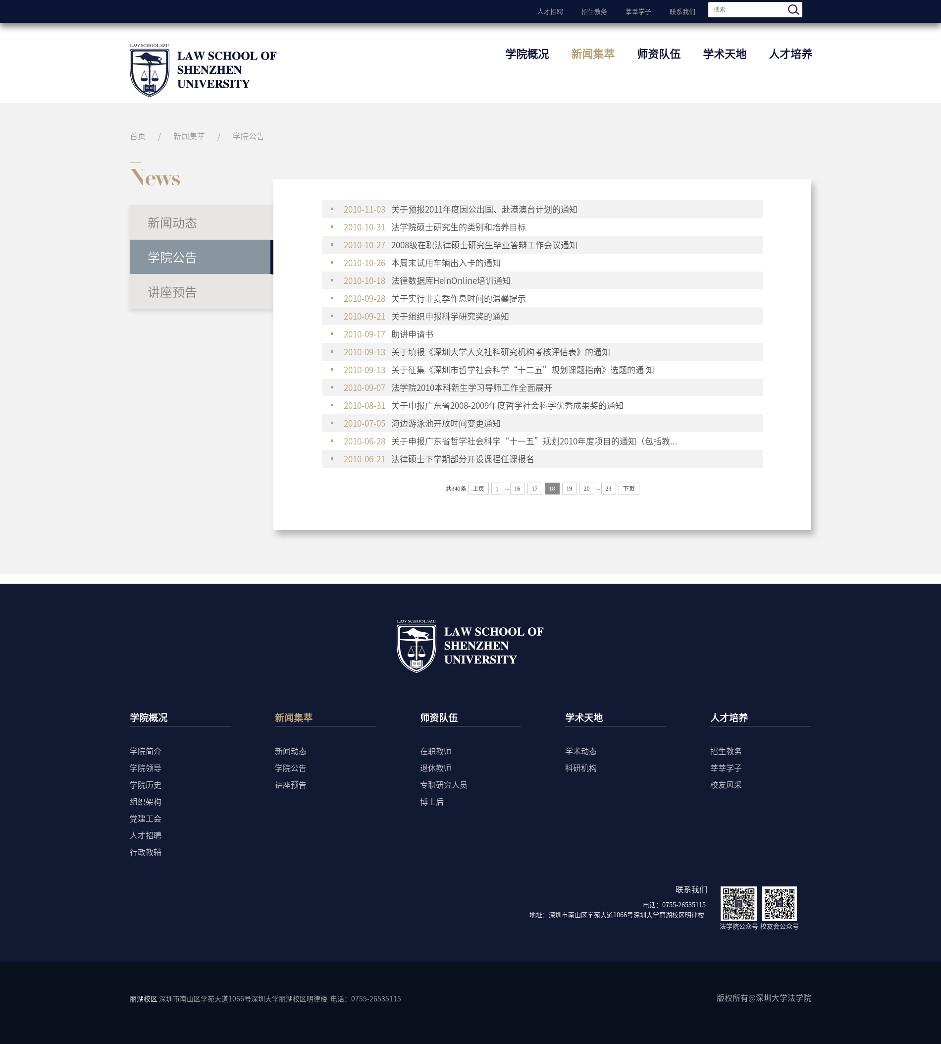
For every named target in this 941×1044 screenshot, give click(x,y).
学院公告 (248, 136)
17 (535, 488)
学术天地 (724, 53)
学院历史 (145, 784)
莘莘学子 (638, 10)
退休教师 (436, 767)
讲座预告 (172, 291)
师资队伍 (658, 53)
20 (587, 488)
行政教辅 (145, 852)
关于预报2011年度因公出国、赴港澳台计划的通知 (460, 209)
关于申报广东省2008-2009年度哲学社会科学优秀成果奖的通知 (484, 405)
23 (609, 488)
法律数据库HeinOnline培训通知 (427, 280)
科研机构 (581, 767)
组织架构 (145, 801)
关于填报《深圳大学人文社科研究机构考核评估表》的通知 (477, 352)
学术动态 (581, 751)
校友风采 (726, 784)
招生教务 (594, 10)
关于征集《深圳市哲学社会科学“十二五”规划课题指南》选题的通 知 (499, 370)
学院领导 (145, 767)
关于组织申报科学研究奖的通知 (426, 316)
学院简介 (145, 751)
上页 (478, 488)
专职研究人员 (444, 784)
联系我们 (682, 10)
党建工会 (145, 818)
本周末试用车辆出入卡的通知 (422, 263)
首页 (138, 136)
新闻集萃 (593, 53)
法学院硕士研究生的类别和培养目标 (439, 227)
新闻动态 (172, 222)
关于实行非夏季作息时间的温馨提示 (435, 298)
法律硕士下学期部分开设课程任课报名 (439, 459)
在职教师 (436, 751)
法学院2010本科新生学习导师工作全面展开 (448, 387)
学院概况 (527, 53)
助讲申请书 (388, 334)
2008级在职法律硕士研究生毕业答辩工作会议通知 (460, 245)
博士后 (432, 801)
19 (570, 488)
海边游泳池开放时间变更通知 (422, 423)
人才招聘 (550, 10)
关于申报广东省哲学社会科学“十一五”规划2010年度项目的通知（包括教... (511, 441)
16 (518, 488)
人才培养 (790, 53)
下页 (629, 488)
